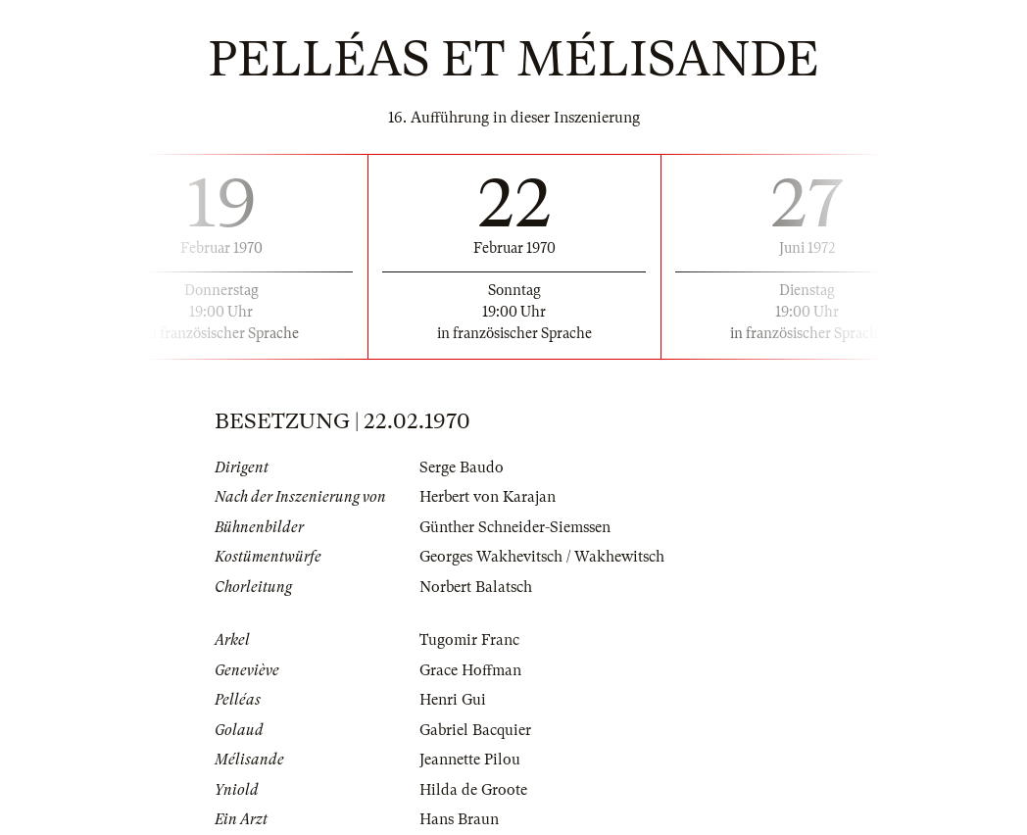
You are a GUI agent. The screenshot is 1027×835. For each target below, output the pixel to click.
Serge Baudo (461, 467)
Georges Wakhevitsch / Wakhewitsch (541, 556)
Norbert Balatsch (475, 587)
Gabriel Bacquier (475, 730)
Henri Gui (452, 700)
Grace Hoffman (470, 670)
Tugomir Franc (469, 640)
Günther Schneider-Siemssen (515, 527)
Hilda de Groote (473, 790)
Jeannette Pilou (469, 759)
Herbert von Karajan (487, 497)
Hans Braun (459, 819)
